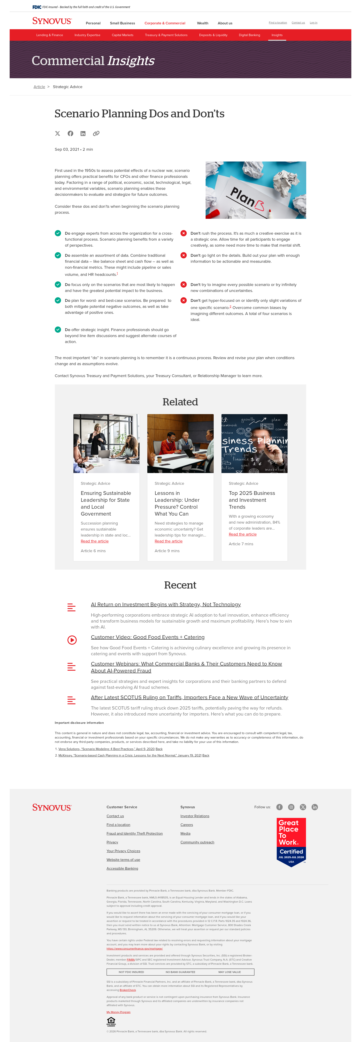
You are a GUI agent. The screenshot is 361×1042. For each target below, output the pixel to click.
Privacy (112, 842)
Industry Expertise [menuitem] (87, 35)
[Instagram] (291, 807)
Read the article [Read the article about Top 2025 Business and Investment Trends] (243, 534)
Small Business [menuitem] (123, 23)
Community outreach (197, 842)
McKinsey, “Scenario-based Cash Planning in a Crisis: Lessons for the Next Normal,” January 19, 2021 (129, 755)
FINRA (131, 960)
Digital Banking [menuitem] (249, 35)
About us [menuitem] (225, 23)
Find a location (278, 22)
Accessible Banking (122, 868)
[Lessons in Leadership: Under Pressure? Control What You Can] (180, 443)
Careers (186, 824)
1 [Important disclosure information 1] (117, 273)
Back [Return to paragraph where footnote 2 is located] (205, 755)
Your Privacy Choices (123, 851)
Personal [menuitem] (94, 23)
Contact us (298, 22)
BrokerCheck (128, 990)
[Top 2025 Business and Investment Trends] (254, 443)
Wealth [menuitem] (203, 23)
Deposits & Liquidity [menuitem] (213, 35)
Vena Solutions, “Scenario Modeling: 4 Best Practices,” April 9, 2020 (106, 749)
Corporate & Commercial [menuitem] (167, 23)
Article (39, 87)
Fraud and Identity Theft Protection (135, 833)
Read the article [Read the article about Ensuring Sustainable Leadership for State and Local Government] (95, 541)
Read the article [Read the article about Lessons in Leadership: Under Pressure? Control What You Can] (169, 541)
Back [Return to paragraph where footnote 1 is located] (159, 749)
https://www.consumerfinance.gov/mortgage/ (135, 949)
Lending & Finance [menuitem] (49, 35)
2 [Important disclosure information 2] (230, 306)
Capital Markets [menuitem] (123, 35)
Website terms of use (123, 859)
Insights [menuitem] (277, 35)
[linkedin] (314, 807)
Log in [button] (313, 22)
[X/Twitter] (303, 807)
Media (185, 833)
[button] (325, 23)
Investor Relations (194, 816)
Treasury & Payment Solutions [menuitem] (166, 35)
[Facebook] (279, 807)
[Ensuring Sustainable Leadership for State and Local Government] (106, 443)
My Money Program (119, 1012)
